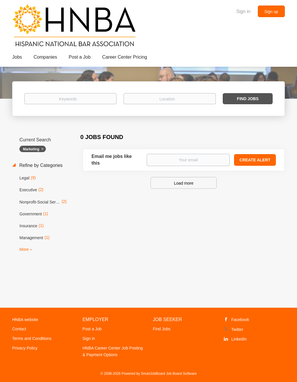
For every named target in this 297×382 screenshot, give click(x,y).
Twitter (237, 329)
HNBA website (25, 319)
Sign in (243, 11)
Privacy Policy (24, 348)
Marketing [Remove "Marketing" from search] (31, 149)
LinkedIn (239, 339)
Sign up (271, 11)
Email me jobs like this (112, 159)
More (24, 249)
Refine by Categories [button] (40, 165)
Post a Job (92, 329)
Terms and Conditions (31, 338)
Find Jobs (248, 98)
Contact (19, 329)
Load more (183, 183)
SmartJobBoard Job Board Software (169, 374)
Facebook (240, 319)
